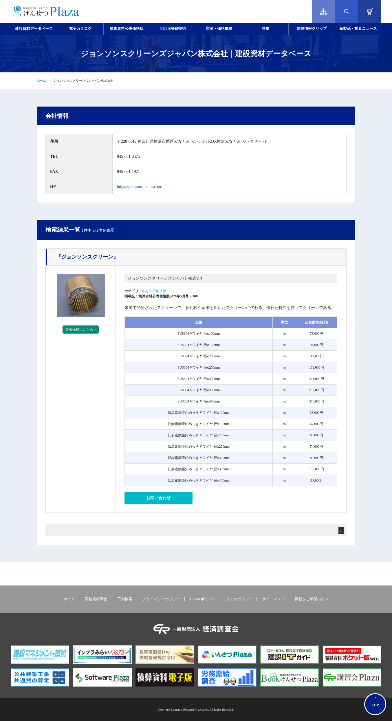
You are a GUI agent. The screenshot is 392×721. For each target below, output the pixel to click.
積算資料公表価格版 (127, 29)
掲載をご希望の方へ (312, 599)
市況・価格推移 (219, 29)
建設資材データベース (34, 29)
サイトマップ (273, 599)
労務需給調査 (96, 599)
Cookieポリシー (203, 599)
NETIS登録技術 (173, 29)
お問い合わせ (158, 498)
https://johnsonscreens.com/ (139, 186)
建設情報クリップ (312, 29)
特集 (265, 29)
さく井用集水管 (154, 291)
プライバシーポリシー (161, 599)
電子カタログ (80, 29)
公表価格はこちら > (80, 329)
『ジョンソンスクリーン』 (87, 257)
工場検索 (124, 599)
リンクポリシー (239, 599)
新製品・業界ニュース (358, 29)
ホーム (41, 80)
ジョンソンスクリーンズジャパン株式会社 (165, 278)
